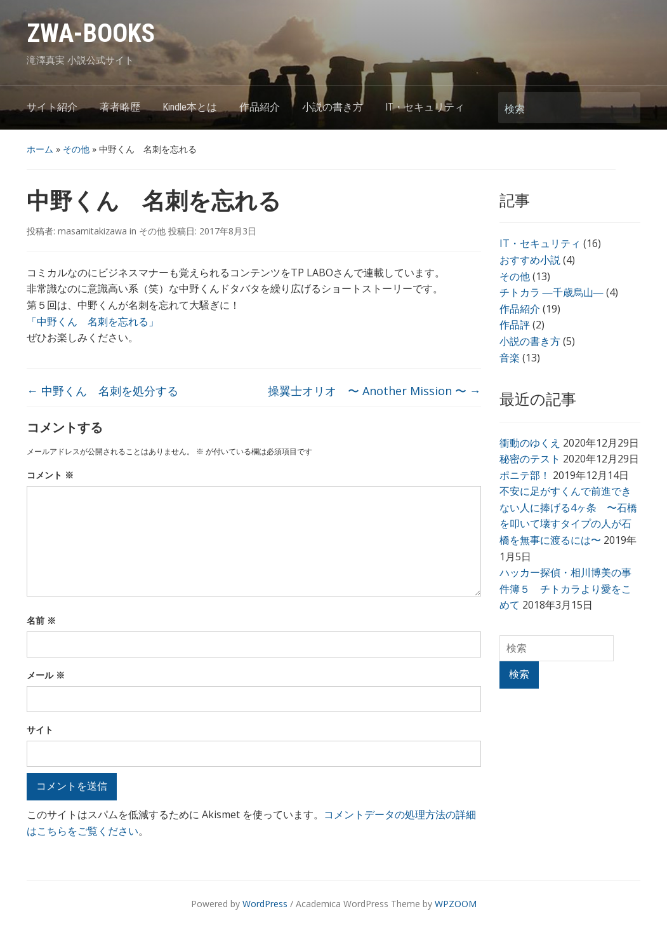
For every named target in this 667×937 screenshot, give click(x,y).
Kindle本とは (189, 107)
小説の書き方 (332, 107)
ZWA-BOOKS (91, 33)
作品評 (514, 325)
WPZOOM (456, 904)
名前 (41, 620)
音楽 (509, 358)
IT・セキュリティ (425, 107)
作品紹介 (259, 107)
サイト (40, 730)
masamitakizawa (92, 231)
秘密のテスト (529, 459)
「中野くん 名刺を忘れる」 (93, 321)
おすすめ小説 (529, 260)
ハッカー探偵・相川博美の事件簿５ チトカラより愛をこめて (565, 588)
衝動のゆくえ (529, 443)
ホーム (40, 149)
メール (46, 675)
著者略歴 (120, 107)
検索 (624, 107)
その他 (76, 149)
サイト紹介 (52, 107)
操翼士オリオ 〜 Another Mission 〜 (374, 390)
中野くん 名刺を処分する (102, 390)
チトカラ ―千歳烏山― (551, 292)
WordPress (264, 904)
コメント (50, 475)
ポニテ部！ (524, 475)
